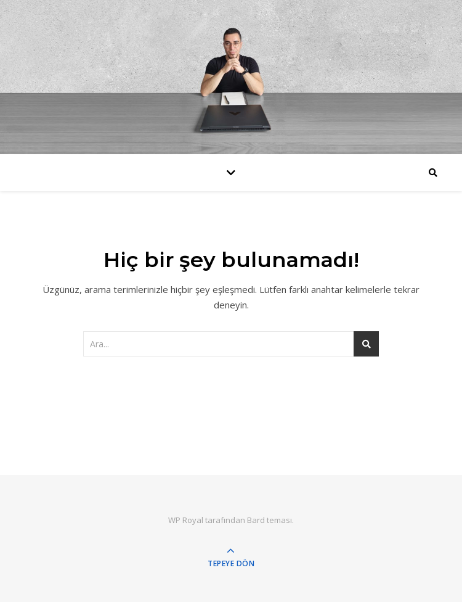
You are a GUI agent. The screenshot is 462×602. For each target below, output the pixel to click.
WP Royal (185, 520)
